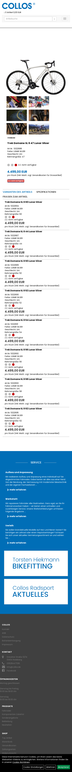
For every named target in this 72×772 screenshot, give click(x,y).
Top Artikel (7, 738)
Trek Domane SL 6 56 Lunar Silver (23, 349)
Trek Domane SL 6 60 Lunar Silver (23, 202)
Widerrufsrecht (9, 753)
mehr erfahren (17, 489)
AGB (4, 633)
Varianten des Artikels (17, 192)
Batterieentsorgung (11, 640)
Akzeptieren (63, 767)
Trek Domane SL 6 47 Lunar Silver (28, 143)
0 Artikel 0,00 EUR (12, 12)
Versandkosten (9, 745)
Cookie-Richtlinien (21, 762)
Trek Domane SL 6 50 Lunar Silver (23, 261)
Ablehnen (50, 767)
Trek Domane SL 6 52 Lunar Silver (23, 290)
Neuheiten (7, 725)
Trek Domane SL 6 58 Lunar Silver (23, 379)
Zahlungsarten (9, 749)
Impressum (7, 644)
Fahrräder (6, 710)
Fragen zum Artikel (15, 196)
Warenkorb (7, 741)
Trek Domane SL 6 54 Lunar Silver (23, 320)
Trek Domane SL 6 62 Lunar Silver (23, 408)
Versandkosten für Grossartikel (46, 175)
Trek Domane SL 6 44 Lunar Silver (23, 231)
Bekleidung (7, 721)
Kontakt (5, 629)
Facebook (11, 670)
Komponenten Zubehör (13, 714)
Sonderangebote (10, 717)
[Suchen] (54, 19)
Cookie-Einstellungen (33, 767)
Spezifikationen (46, 192)
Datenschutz (8, 637)
